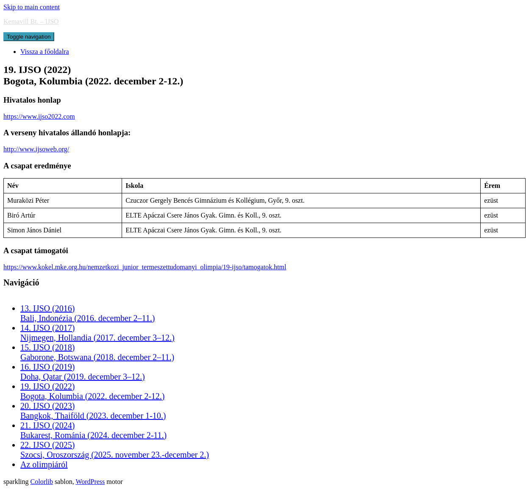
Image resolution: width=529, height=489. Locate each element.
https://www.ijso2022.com (39, 116)
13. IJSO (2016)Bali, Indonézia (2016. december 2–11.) (87, 313)
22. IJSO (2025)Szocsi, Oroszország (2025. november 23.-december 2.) (114, 449)
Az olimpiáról (44, 464)
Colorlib (42, 481)
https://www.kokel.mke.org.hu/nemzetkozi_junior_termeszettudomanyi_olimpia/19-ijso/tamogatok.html (144, 267)
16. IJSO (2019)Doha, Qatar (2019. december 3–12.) (82, 371)
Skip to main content (31, 7)
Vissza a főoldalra (44, 51)
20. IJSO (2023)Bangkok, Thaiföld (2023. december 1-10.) (93, 410)
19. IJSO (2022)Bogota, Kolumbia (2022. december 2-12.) (92, 391)
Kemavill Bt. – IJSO (31, 21)
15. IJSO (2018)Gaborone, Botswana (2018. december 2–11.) (97, 352)
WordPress (90, 481)
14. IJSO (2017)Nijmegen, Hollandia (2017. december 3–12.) (97, 332)
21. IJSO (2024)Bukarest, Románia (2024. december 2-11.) (93, 430)
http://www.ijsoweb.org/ (36, 149)
